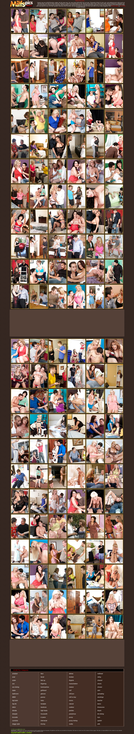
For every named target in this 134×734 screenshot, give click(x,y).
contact (29, 732)
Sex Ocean (122, 6)
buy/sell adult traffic (18, 732)
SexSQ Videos (114, 6)
